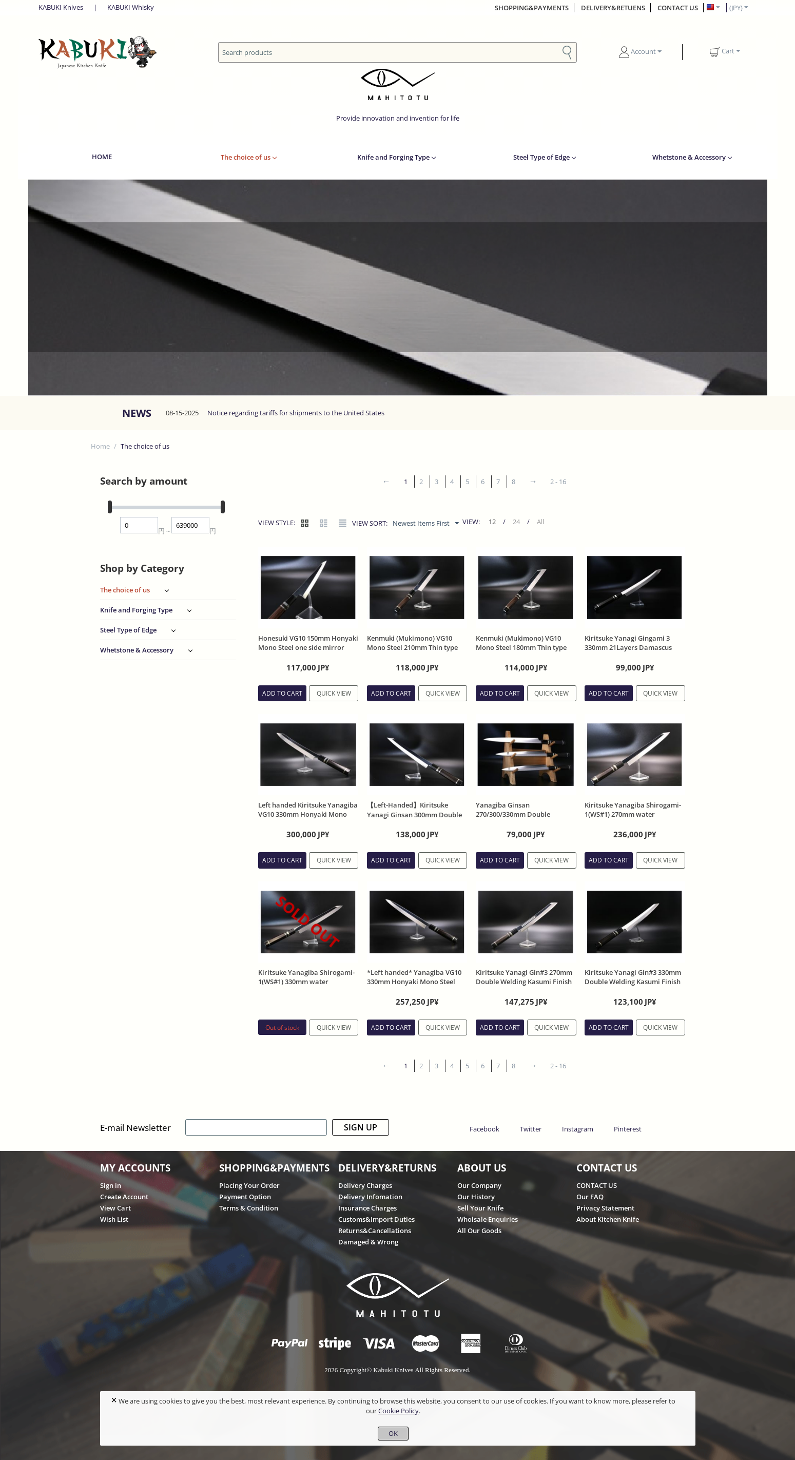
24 (516, 521)
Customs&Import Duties (376, 1219)
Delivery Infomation (370, 1196)
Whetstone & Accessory (689, 157)
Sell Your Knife (480, 1208)
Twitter (530, 1129)
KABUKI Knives (60, 7)
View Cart (115, 1208)
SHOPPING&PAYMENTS (532, 7)
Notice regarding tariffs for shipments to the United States (295, 412)
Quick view (334, 693)
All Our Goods (479, 1230)
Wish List (114, 1219)
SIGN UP (360, 1127)
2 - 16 (558, 481)
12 (492, 521)
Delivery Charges (365, 1185)
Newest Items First (426, 523)
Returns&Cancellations (374, 1230)
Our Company (479, 1185)
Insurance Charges (367, 1208)
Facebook (484, 1129)
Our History (476, 1196)
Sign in (110, 1185)
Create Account (124, 1196)
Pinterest (628, 1129)
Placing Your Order (249, 1185)
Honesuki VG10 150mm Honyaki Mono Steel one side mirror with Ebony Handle (308, 647)
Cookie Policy (398, 1410)
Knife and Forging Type (393, 157)
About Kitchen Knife (607, 1219)
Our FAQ (590, 1196)
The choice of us (245, 157)
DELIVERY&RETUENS (613, 7)
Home (100, 446)
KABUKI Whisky (130, 7)
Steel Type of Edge (541, 157)
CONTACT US (677, 7)
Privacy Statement (605, 1208)
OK (393, 1433)
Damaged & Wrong (368, 1241)
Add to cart (282, 693)
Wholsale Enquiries (487, 1219)
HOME (102, 156)
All (540, 521)
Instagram (577, 1129)
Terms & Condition (248, 1208)
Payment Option (245, 1196)
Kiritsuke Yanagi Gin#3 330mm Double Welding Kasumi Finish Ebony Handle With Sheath (633, 981)
